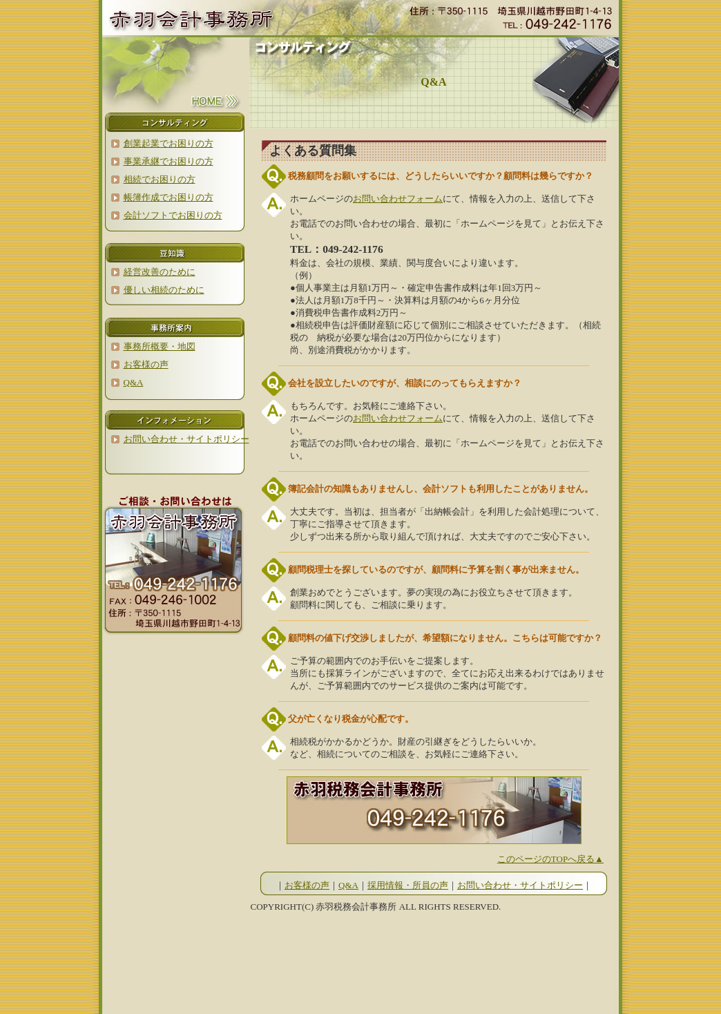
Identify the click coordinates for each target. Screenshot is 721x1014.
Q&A (348, 885)
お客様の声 (307, 885)
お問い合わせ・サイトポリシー (520, 885)
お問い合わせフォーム (398, 198)
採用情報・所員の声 (407, 885)
